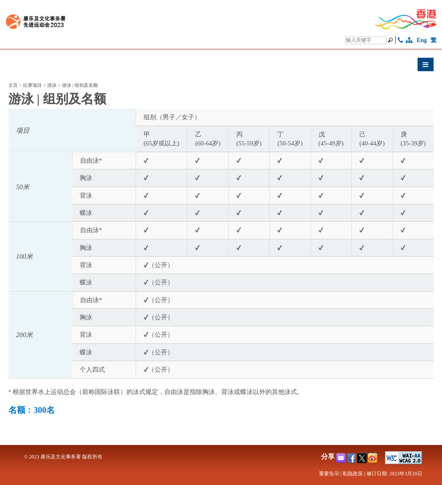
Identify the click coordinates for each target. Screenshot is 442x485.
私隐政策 (353, 474)
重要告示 (329, 474)
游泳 (51, 85)
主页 (13, 85)
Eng (422, 40)
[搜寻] (365, 40)
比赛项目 (32, 85)
